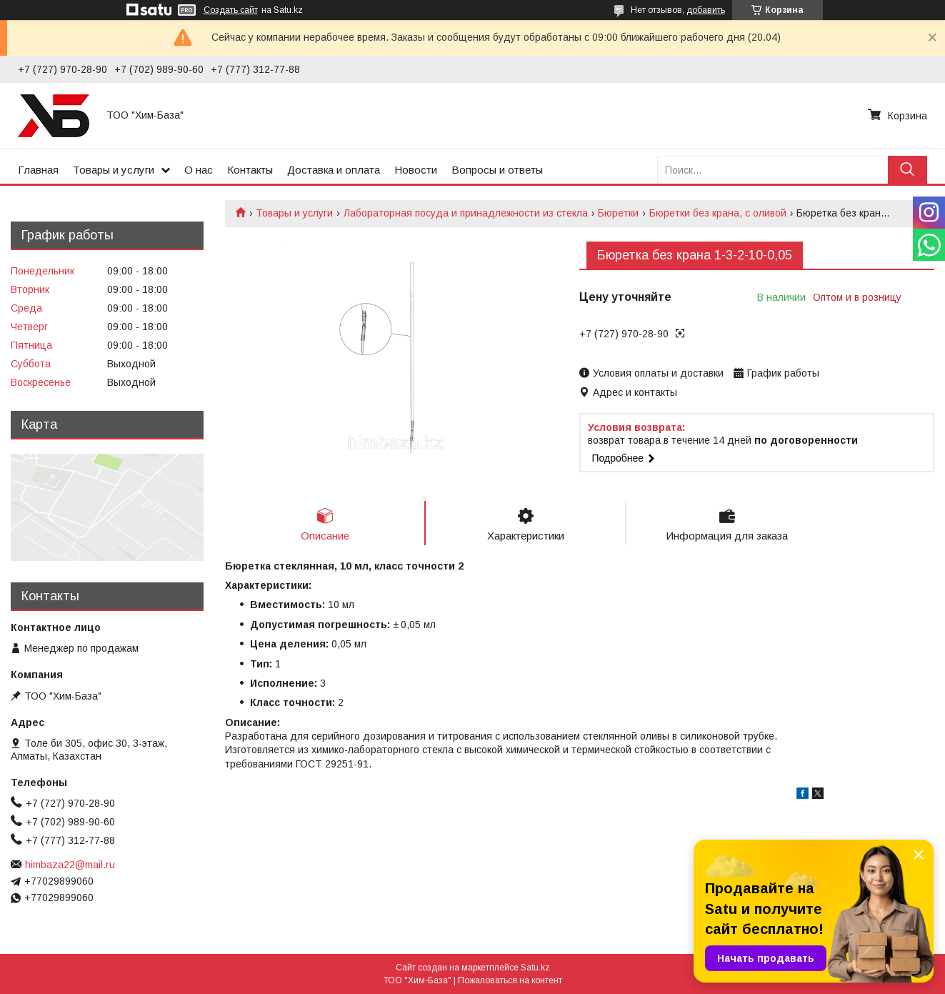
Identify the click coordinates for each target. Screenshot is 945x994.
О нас (198, 170)
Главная (38, 170)
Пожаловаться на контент (510, 980)
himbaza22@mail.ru (70, 864)
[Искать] (907, 170)
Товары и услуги (113, 170)
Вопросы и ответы (497, 170)
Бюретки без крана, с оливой (717, 213)
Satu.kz (535, 968)
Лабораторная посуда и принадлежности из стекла (466, 213)
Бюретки (618, 213)
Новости (415, 170)
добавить (705, 10)
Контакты (250, 170)
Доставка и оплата (333, 170)
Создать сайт (231, 10)
